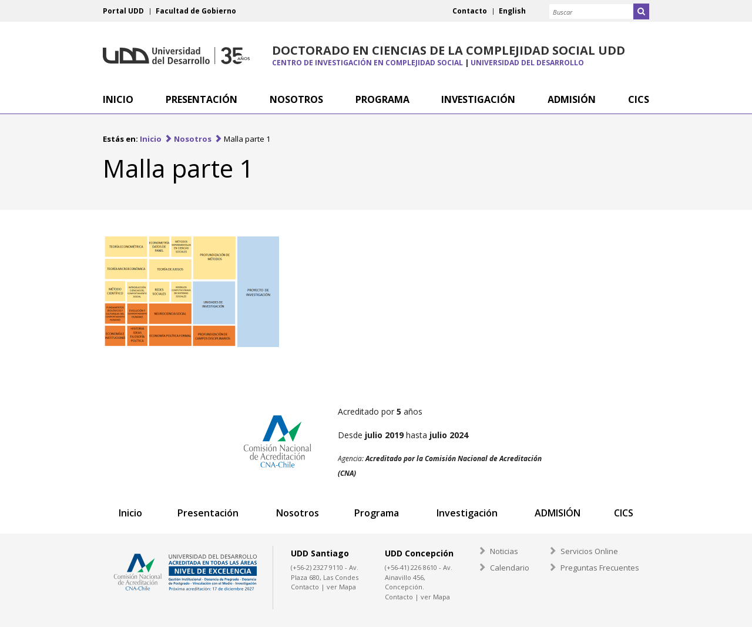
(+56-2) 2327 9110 (317, 567)
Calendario (509, 567)
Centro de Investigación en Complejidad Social (367, 63)
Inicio (151, 139)
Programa (376, 512)
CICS (623, 512)
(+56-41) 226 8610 (411, 567)
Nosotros (193, 139)
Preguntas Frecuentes (599, 567)
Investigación (467, 512)
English (512, 11)
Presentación (208, 512)
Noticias (504, 551)
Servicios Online (589, 551)
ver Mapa (341, 586)
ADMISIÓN (557, 512)
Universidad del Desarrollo (176, 55)
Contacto (469, 11)
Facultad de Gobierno (196, 11)
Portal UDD (123, 11)
